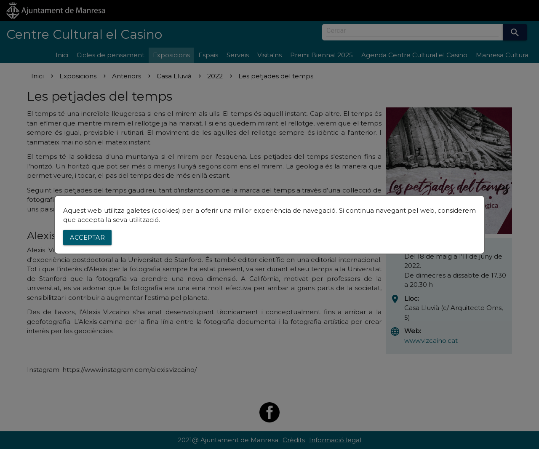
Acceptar (87, 237)
